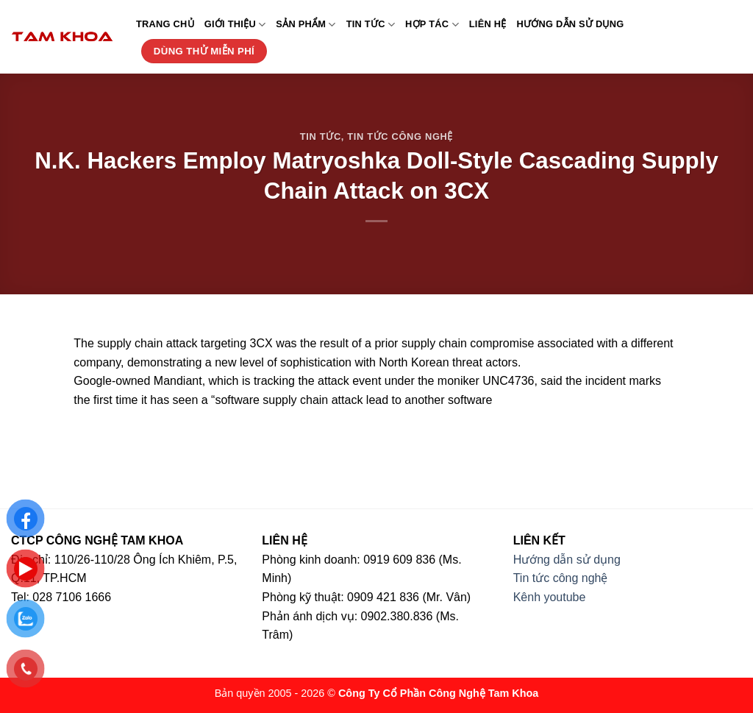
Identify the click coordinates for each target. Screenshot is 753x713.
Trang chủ (165, 23)
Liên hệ (488, 23)
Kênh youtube (549, 597)
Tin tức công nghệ (400, 136)
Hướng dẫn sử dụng (570, 23)
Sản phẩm (305, 25)
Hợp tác (432, 25)
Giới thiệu (235, 25)
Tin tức (370, 25)
